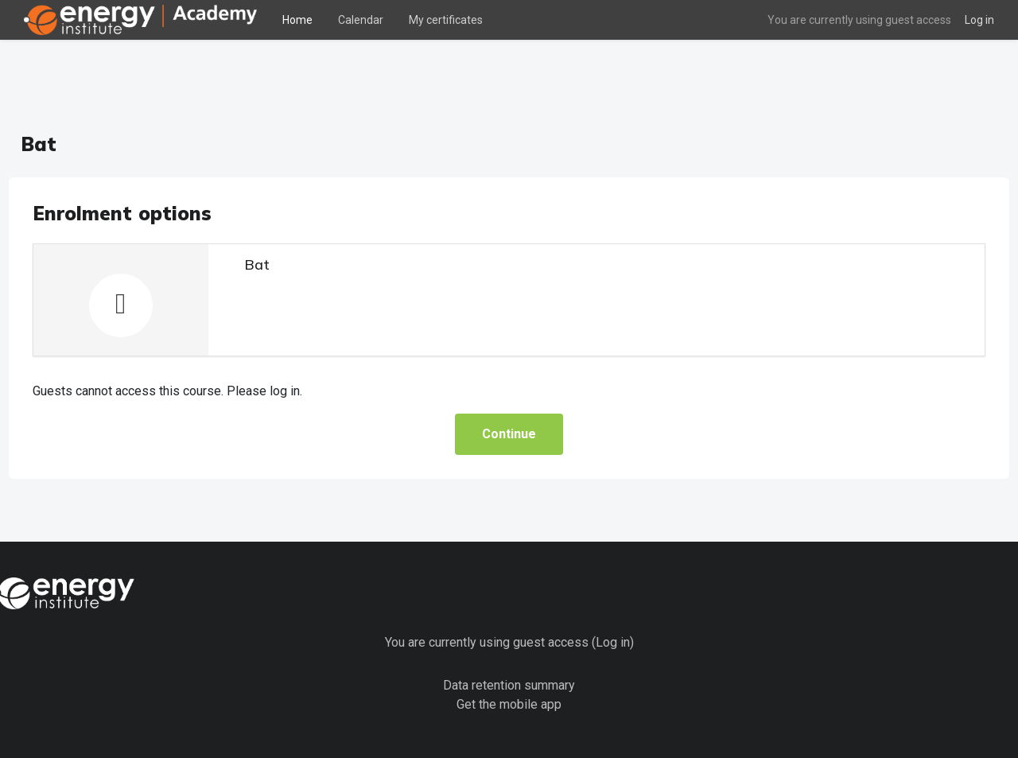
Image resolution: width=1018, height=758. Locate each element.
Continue (509, 397)
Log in (979, 20)
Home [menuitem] (297, 20)
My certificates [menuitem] (446, 20)
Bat (286, 228)
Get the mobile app (509, 666)
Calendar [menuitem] (360, 20)
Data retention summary (509, 647)
